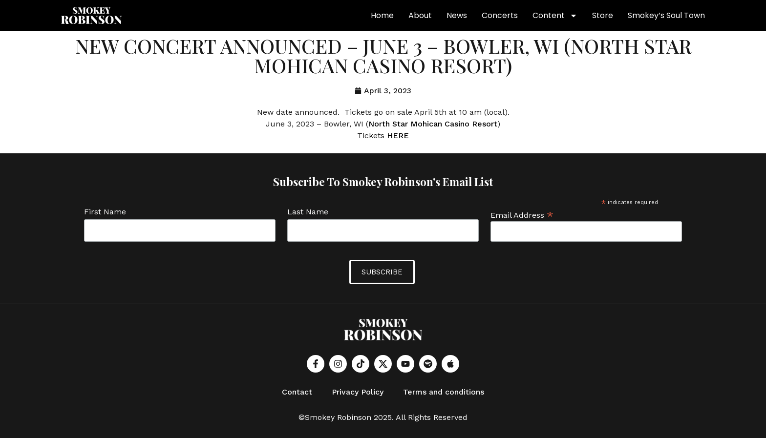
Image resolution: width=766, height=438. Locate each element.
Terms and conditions (443, 391)
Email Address (521, 214)
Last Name (307, 212)
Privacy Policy (357, 391)
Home (382, 15)
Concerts (500, 15)
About (420, 15)
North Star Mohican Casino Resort (432, 123)
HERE (398, 135)
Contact (297, 391)
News (457, 15)
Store (602, 15)
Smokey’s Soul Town (666, 15)
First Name (105, 212)
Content (554, 15)
